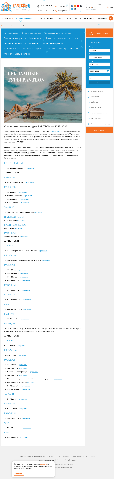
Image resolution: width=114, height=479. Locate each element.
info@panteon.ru (49, 460)
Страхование (31, 43)
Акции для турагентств (15, 38)
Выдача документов (31, 33)
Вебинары (93, 102)
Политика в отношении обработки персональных (57, 464)
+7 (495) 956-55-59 (44, 6)
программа (30, 168)
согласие (43, 464)
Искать (99, 83)
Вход (110, 7)
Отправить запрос (99, 33)
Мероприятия (36, 38)
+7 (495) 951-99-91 (45, 11)
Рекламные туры (12, 48)
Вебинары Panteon (13, 43)
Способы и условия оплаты (58, 33)
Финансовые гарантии (52, 43)
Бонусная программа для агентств (62, 38)
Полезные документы (33, 48)
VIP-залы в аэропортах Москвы (63, 48)
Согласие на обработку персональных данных (57, 468)
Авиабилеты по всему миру (99, 124)
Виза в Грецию (94, 107)
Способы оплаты (95, 91)
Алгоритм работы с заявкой (17, 54)
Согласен (18, 473)
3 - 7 (92, 78)
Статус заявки (99, 130)
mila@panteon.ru (56, 131)
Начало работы (11, 33)
